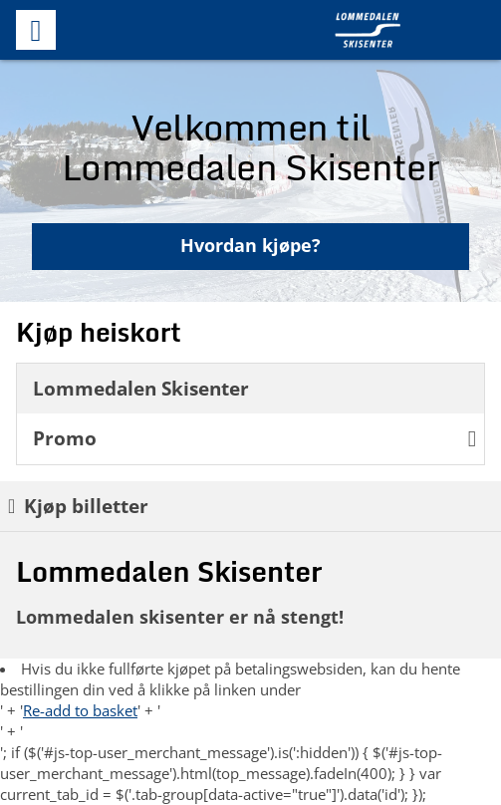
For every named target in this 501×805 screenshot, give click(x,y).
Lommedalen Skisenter (141, 388)
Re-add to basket (80, 710)
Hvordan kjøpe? (250, 245)
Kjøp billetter (78, 505)
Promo (254, 437)
